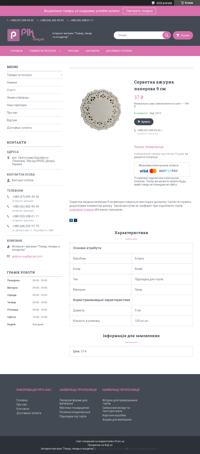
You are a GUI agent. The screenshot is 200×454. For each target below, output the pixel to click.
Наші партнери (17, 105)
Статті (11, 90)
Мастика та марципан (74, 407)
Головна (16, 50)
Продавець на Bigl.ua (100, 445)
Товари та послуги (43, 50)
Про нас (73, 50)
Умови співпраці (18, 97)
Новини (12, 82)
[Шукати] (166, 35)
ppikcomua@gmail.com (27, 256)
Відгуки (12, 120)
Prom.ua (119, 441)
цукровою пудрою (81, 209)
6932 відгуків (164, 2)
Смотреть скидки (139, 11)
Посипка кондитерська (75, 412)
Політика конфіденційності (143, 448)
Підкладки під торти (73, 416)
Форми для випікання (116, 419)
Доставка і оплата (119, 50)
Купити (145, 121)
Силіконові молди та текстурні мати (116, 409)
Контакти (92, 50)
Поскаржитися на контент (111, 448)
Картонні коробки (114, 415)
